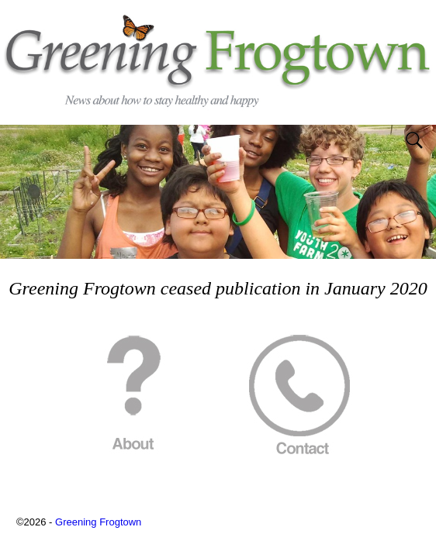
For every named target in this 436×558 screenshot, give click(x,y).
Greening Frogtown (98, 522)
